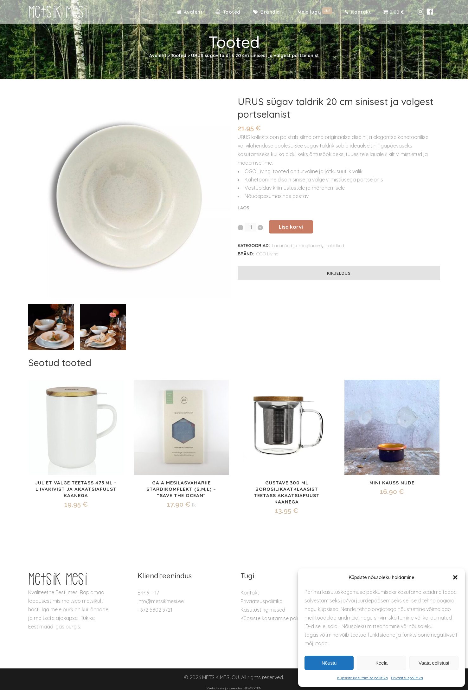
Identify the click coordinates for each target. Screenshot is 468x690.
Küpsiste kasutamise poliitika (362, 677)
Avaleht (157, 55)
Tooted (178, 55)
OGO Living (267, 254)
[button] (455, 577)
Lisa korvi (300, 227)
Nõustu (329, 663)
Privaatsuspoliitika (407, 677)
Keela (381, 663)
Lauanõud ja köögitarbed (297, 245)
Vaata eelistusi (434, 663)
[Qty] (250, 227)
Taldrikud (335, 245)
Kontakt (249, 592)
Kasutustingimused (262, 610)
